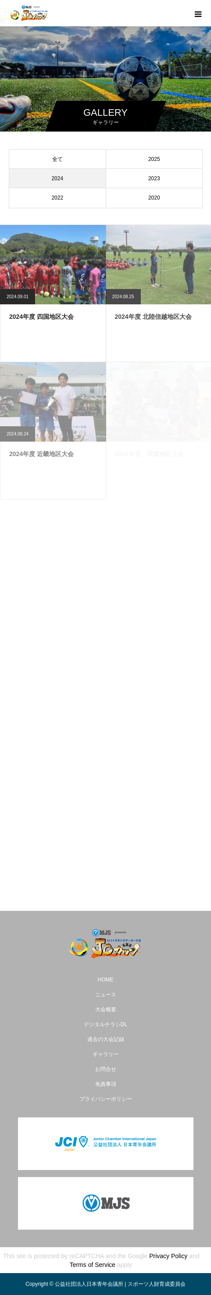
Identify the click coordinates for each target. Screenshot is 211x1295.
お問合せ (105, 1069)
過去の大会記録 (105, 1039)
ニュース (105, 995)
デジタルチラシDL (105, 1024)
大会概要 (105, 1009)
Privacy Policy (168, 1255)
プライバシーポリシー (105, 1099)
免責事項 (105, 1084)
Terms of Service (92, 1264)
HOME (106, 980)
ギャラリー (106, 1054)
